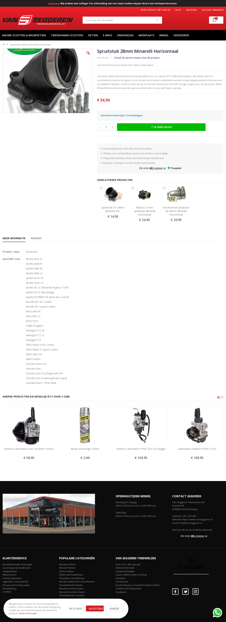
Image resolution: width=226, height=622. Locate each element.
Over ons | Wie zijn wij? (128, 564)
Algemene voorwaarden (16, 581)
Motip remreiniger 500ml (85, 448)
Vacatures (121, 592)
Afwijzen (113, 608)
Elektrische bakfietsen (71, 574)
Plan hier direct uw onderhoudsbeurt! (192, 529)
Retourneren (9, 574)
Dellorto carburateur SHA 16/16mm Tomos (29, 448)
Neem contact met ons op (155, 9)
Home (4, 44)
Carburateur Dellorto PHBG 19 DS (197, 448)
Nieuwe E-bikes (67, 564)
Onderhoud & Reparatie (128, 588)
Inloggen (191, 9)
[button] (88, 56)
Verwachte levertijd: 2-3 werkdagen (121, 115)
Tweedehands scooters (72, 595)
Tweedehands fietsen (71, 585)
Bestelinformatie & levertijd (17, 564)
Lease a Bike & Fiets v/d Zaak (131, 574)
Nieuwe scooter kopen (71, 588)
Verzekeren (122, 581)
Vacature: (54, 3)
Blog (178, 9)
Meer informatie (28, 613)
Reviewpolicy (10, 588)
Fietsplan (120, 578)
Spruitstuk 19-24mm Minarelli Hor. (112, 209)
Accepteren (95, 608)
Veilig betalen (10, 571)
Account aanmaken (212, 9)
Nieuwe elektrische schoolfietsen (77, 581)
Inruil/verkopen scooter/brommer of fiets (138, 585)
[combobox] (122, 20)
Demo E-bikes (66, 571)
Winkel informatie (125, 567)
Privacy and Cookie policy (16, 585)
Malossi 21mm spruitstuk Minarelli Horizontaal (144, 211)
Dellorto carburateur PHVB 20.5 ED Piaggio (141, 448)
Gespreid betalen (125, 571)
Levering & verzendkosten (17, 567)
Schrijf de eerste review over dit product (137, 57)
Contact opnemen (12, 578)
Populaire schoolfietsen (72, 578)
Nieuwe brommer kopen (72, 592)
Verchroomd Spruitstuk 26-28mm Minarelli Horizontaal (176, 211)
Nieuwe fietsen (67, 567)
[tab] (17, 239)
